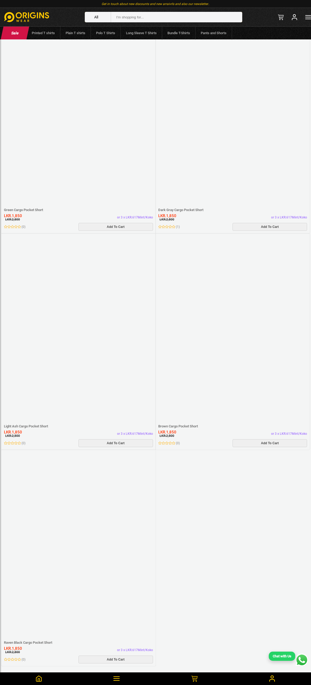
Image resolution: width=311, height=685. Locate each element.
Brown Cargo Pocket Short (178, 426)
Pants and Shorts (213, 33)
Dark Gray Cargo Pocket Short (180, 210)
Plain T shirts (75, 33)
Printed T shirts (43, 33)
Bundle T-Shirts (178, 33)
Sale (15, 33)
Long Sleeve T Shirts (141, 33)
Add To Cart (116, 227)
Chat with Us (282, 656)
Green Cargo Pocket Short (23, 210)
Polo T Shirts (105, 33)
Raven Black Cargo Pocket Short (28, 643)
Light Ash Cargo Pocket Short (26, 426)
